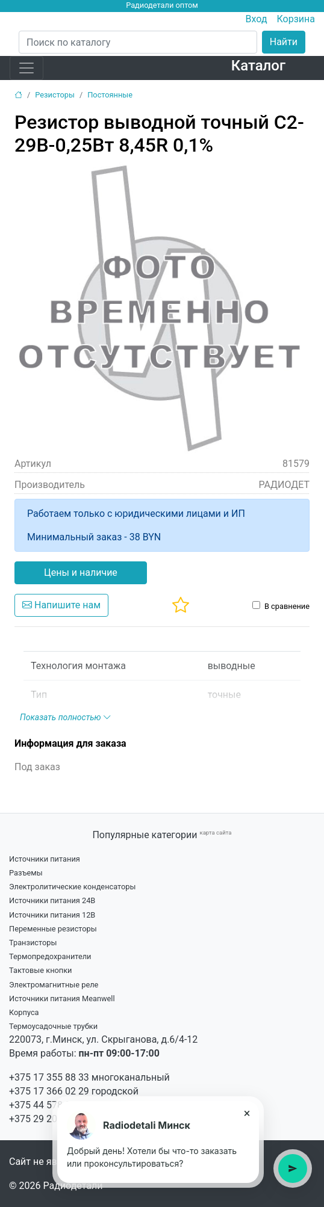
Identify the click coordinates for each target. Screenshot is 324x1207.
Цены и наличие (80, 572)
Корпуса (24, 1012)
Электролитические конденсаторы (72, 886)
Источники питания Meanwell (62, 998)
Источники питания (44, 858)
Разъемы (26, 872)
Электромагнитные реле (53, 984)
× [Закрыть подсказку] (247, 1113)
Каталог (258, 65)
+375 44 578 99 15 (49, 1105)
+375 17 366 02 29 (49, 1091)
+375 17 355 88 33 (49, 1077)
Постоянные (109, 94)
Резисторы (55, 94)
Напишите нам (61, 605)
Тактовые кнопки (40, 970)
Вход (256, 19)
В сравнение (287, 606)
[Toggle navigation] (26, 68)
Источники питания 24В (52, 900)
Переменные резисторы (53, 928)
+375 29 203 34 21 (49, 1119)
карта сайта (215, 832)
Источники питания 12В (52, 914)
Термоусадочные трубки (53, 1026)
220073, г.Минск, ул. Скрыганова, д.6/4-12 (103, 1039)
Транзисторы (33, 942)
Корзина (296, 19)
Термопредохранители (50, 956)
